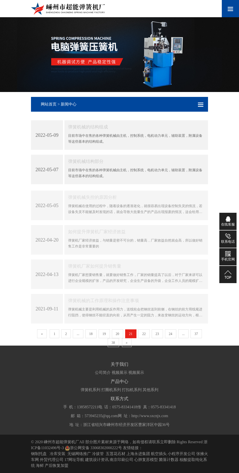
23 (157, 334)
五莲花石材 (115, 454)
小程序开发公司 (181, 454)
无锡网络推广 (79, 454)
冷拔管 (98, 454)
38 (113, 343)
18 (91, 334)
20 (117, 334)
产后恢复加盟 (56, 465)
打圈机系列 (111, 393)
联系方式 (119, 402)
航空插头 (159, 454)
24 (170, 334)
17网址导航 (74, 460)
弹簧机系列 (90, 393)
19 (104, 334)
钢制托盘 (39, 454)
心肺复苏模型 (146, 460)
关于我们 (119, 368)
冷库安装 (57, 454)
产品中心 (119, 385)
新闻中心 (68, 104)
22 (144, 334)
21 (131, 334)
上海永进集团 (138, 454)
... (78, 334)
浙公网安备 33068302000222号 (93, 448)
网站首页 (49, 104)
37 (196, 334)
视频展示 (119, 376)
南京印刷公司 (121, 460)
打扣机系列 (132, 393)
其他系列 (150, 393)
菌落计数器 (169, 460)
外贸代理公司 (51, 460)
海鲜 (40, 465)
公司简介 (103, 376)
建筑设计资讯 (97, 460)
